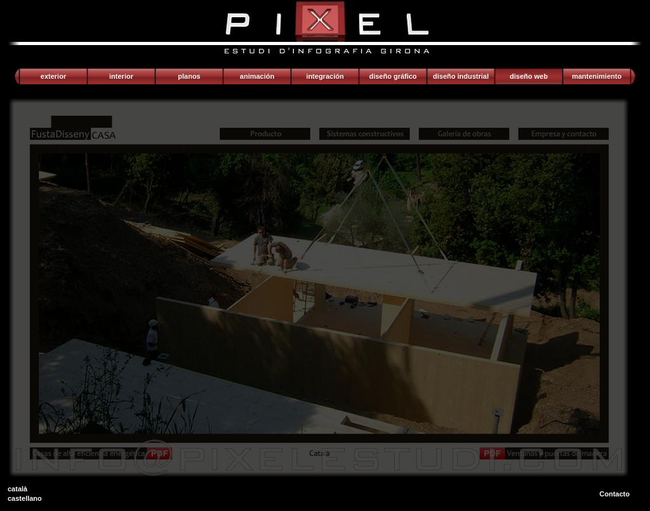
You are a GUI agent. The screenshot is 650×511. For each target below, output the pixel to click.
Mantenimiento (596, 76)
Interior (121, 76)
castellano (25, 498)
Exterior (53, 76)
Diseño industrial (461, 76)
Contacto (614, 494)
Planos (189, 76)
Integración (324, 76)
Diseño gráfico (392, 76)
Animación (257, 76)
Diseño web (529, 76)
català (17, 489)
